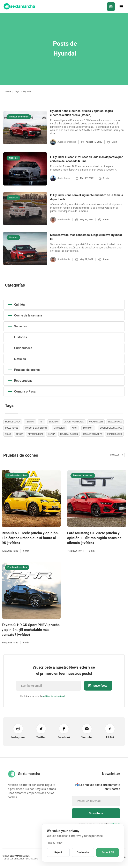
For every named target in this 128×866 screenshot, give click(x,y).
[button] (121, 6)
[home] (18, 6)
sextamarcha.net (19, 856)
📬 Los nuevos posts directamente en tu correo (97, 787)
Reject (58, 852)
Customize (83, 852)
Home (8, 91)
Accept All (107, 852)
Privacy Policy (54, 842)
